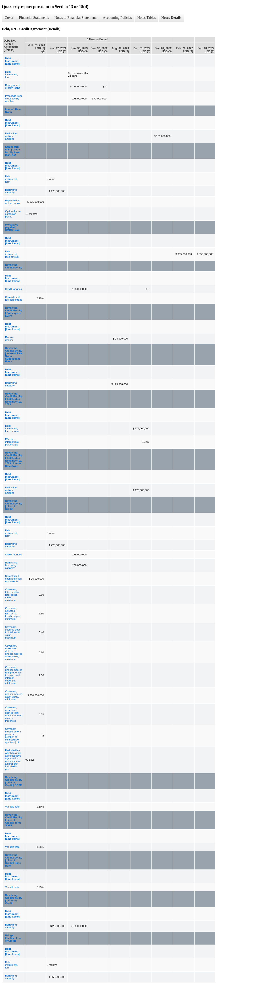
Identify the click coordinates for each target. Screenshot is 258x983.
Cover (9, 17)
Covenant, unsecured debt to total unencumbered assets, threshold (13, 714)
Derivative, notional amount (11, 136)
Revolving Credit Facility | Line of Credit (13, 505)
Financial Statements (34, 17)
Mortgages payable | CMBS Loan (12, 227)
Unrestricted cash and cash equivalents (13, 579)
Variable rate (12, 806)
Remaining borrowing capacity (11, 565)
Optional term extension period (13, 214)
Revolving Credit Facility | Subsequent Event (13, 311)
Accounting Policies (117, 17)
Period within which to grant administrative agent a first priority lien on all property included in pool (13, 759)
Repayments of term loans (12, 86)
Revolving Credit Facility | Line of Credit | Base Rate (13, 860)
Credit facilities (13, 289)
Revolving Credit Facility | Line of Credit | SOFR (13, 781)
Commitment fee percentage (13, 298)
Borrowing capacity (11, 191)
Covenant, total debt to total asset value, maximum (12, 594)
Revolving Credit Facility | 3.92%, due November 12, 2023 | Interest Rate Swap (13, 459)
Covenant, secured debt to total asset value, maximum (12, 632)
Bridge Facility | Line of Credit (13, 938)
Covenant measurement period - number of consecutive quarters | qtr (13, 736)
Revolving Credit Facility (13, 266)
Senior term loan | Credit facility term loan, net (12, 151)
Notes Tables (146, 17)
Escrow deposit (9, 338)
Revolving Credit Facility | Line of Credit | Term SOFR (13, 820)
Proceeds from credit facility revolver (13, 99)
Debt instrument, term (11, 74)
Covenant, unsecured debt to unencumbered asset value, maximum (13, 652)
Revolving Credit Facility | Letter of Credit (13, 899)
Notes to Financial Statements (76, 17)
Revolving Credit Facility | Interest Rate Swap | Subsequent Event (13, 355)
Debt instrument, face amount (12, 254)
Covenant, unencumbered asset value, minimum (13, 695)
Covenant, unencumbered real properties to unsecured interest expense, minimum (13, 675)
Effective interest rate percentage (12, 442)
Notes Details (171, 17)
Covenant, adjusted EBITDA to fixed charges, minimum (13, 613)
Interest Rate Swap (13, 110)
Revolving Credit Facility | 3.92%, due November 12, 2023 (13, 399)
